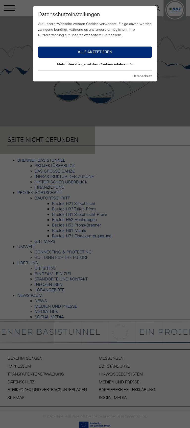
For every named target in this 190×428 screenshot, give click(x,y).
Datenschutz (142, 76)
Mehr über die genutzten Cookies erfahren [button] (95, 64)
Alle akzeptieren (95, 52)
